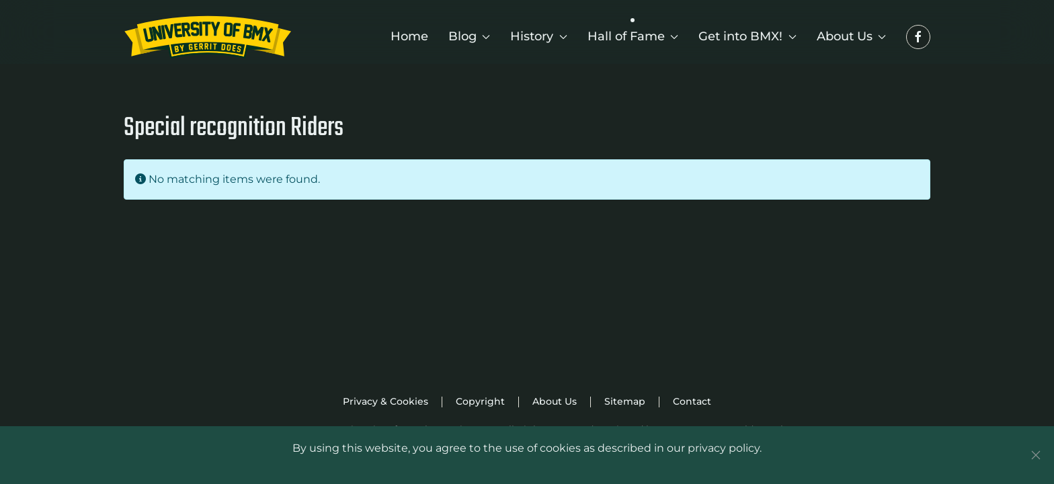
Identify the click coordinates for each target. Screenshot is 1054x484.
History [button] (538, 36)
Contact (692, 401)
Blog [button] (469, 36)
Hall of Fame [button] (633, 36)
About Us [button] (852, 36)
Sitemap (624, 401)
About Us (554, 401)
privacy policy (724, 448)
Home (409, 36)
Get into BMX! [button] (747, 36)
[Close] (1036, 455)
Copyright (480, 401)
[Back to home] (208, 37)
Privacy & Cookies (385, 401)
